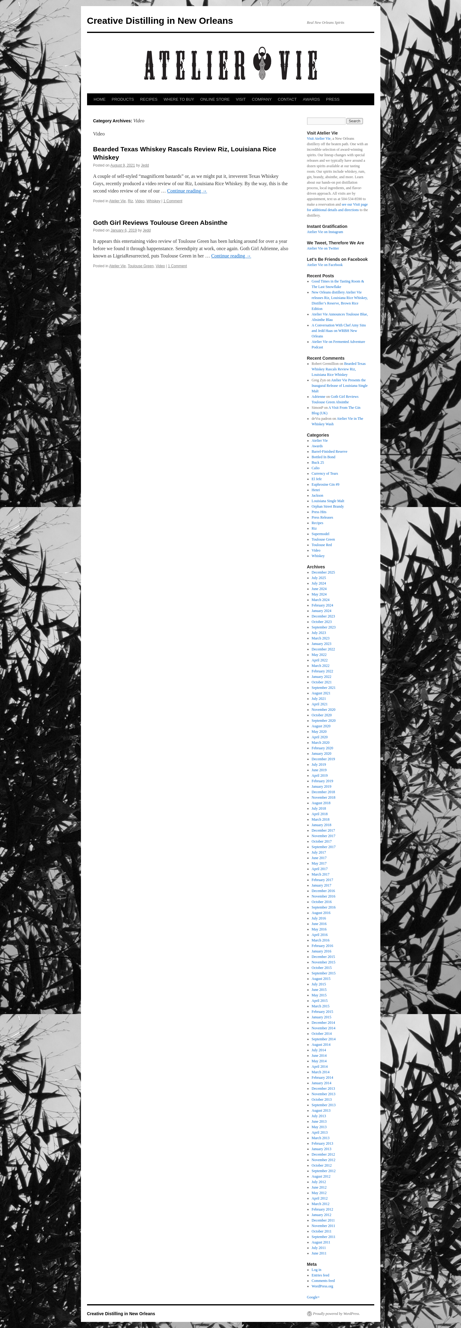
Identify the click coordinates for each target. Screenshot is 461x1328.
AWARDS (311, 99)
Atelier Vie (117, 201)
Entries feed (320, 1275)
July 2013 (319, 1116)
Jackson (317, 495)
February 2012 (322, 1209)
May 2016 (319, 929)
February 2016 (322, 946)
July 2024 (319, 583)
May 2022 (319, 655)
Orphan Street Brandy (328, 506)
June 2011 (319, 1253)
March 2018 (320, 819)
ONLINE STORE (215, 99)
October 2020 (322, 715)
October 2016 (322, 902)
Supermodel (320, 534)
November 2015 (323, 962)
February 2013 (322, 1143)
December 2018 (323, 792)
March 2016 (320, 940)
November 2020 (323, 709)
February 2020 (322, 748)
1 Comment (172, 201)
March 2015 (320, 1006)
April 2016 (319, 935)
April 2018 (319, 814)
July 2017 (319, 852)
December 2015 (323, 957)
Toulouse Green (141, 266)
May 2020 (319, 731)
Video (139, 201)
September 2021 (323, 688)
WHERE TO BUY (179, 99)
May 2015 (319, 995)
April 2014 (319, 1066)
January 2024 (321, 611)
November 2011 (323, 1226)
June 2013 (319, 1121)
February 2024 (322, 605)
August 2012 (321, 1176)
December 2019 (323, 759)
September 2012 (323, 1171)
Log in (316, 1270)
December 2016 (323, 891)
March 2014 (320, 1072)
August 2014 (321, 1044)
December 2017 (323, 830)
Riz (130, 201)
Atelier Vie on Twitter (323, 248)
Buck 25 (318, 462)
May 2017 (319, 863)
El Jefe (317, 479)
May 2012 (319, 1193)
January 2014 (321, 1083)
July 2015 (319, 984)
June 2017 (319, 858)
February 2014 (322, 1077)
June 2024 (319, 589)
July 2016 (319, 918)
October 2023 (322, 622)
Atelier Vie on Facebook (325, 265)
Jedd (145, 165)
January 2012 (321, 1215)
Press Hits (319, 512)
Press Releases (322, 517)
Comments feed (323, 1281)
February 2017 (322, 880)
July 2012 (319, 1182)
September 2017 (323, 847)
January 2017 (321, 885)
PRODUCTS (123, 99)
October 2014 (322, 1033)
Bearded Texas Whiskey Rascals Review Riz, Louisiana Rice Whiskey (339, 369)
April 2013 (319, 1132)
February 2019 (322, 781)
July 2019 (319, 764)
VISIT (241, 99)
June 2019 (319, 770)
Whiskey (153, 201)
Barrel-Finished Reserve (329, 451)
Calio (316, 468)
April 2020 (319, 737)
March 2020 (320, 742)
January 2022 (321, 677)
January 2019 (321, 786)
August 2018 (321, 803)
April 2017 (319, 869)
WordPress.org (322, 1286)
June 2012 (319, 1187)
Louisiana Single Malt (328, 501)
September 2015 (323, 973)
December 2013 (323, 1088)
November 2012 (323, 1160)
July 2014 (319, 1050)
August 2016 (321, 913)
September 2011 (323, 1237)
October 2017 (322, 841)
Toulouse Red (322, 545)
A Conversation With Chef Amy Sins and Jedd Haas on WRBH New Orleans (339, 330)
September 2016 (323, 907)
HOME (100, 99)
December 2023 (323, 616)
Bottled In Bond (323, 457)
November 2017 (323, 836)
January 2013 (321, 1149)
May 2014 (319, 1061)
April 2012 (319, 1198)
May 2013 (319, 1127)
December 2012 (323, 1154)
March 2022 (320, 666)
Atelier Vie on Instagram (325, 232)
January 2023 (321, 644)
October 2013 (322, 1099)
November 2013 (323, 1094)
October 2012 (322, 1165)
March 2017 (320, 874)
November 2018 (323, 797)
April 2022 (319, 660)
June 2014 (319, 1055)
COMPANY (262, 99)
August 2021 (321, 693)
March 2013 (320, 1138)
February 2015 (322, 1011)
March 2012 (320, 1204)
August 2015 (321, 979)
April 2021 (319, 704)
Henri (316, 490)
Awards (317, 446)
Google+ (313, 1297)
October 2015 (322, 968)
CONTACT (287, 99)
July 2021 (319, 698)
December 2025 (323, 572)
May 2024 (319, 594)
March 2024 (320, 600)
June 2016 (319, 924)
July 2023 (319, 633)
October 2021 (322, 682)
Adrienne (318, 396)
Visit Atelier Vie (319, 138)
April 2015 (319, 1001)
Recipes (317, 523)
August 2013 (321, 1110)
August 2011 (321, 1242)
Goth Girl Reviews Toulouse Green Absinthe (160, 222)
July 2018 (319, 808)
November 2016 (323, 896)
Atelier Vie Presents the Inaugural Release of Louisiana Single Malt (340, 385)
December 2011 (323, 1220)
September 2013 (323, 1105)
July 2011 (319, 1248)
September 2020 (323, 720)
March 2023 (320, 638)
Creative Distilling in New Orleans (160, 21)
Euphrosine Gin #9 (325, 484)
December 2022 (323, 649)
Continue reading (187, 190)
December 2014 (323, 1022)
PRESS (332, 99)
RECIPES (148, 99)
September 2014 (323, 1039)
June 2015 (319, 990)
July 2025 (319, 578)
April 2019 (319, 775)
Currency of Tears (325, 473)
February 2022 (322, 671)
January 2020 (321, 753)
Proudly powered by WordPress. (336, 1314)
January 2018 (321, 825)
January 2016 (321, 951)
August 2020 (321, 726)
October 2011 (321, 1231)
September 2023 (323, 627)
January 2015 (321, 1017)
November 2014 (323, 1028)
